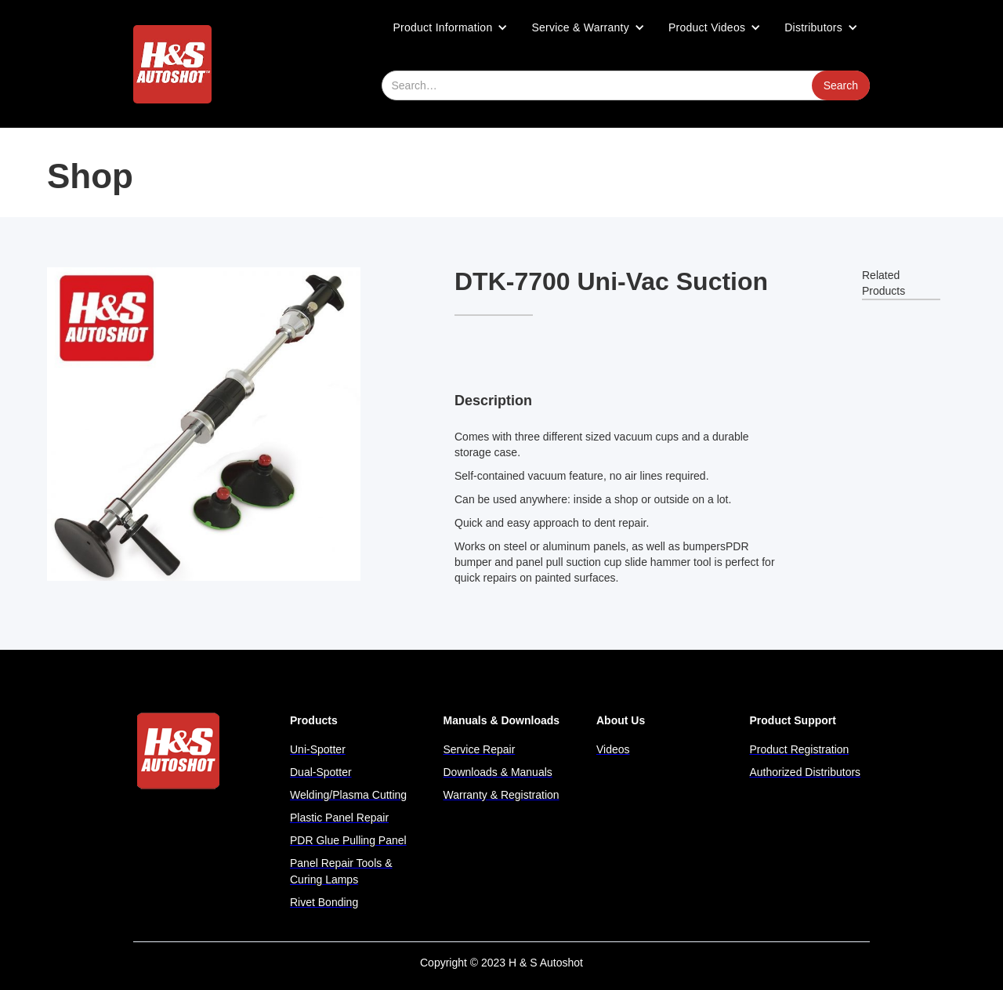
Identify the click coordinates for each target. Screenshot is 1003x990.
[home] (172, 64)
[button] (451, 27)
